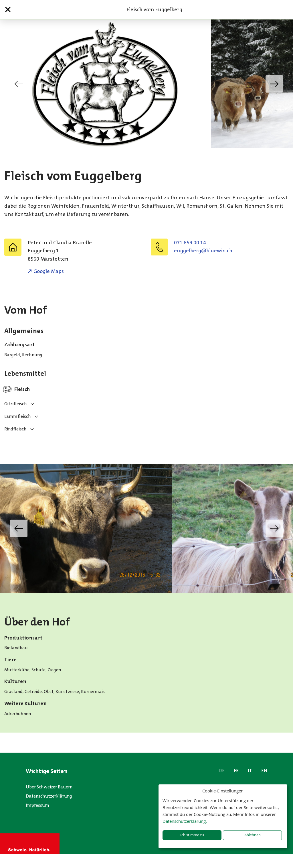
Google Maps (48, 271)
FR (236, 771)
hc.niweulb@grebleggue (203, 250)
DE (222, 771)
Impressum (37, 805)
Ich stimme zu (192, 835)
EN (264, 771)
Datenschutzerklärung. (185, 821)
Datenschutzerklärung (49, 796)
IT (250, 771)
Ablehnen (252, 835)
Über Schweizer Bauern (49, 787)
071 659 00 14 (190, 242)
